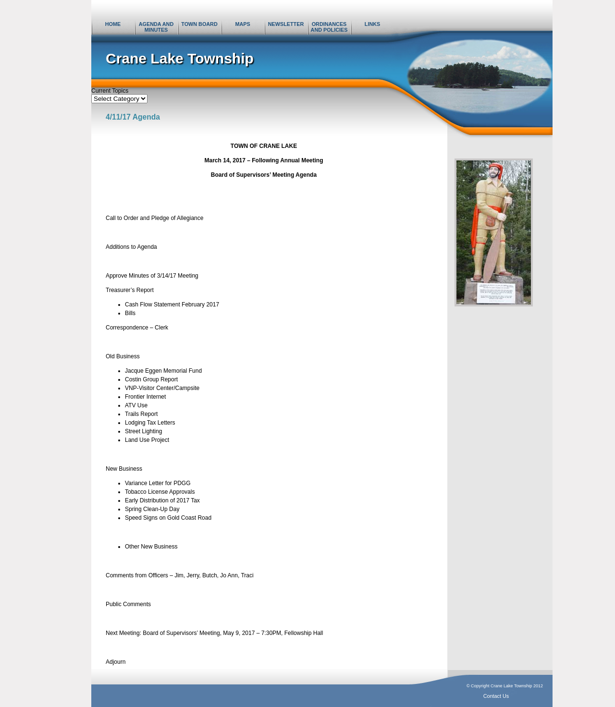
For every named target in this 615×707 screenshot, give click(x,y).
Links (372, 24)
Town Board (199, 24)
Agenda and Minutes (156, 27)
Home (113, 24)
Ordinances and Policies (329, 27)
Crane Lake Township (180, 58)
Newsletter (286, 24)
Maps (242, 24)
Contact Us (496, 696)
